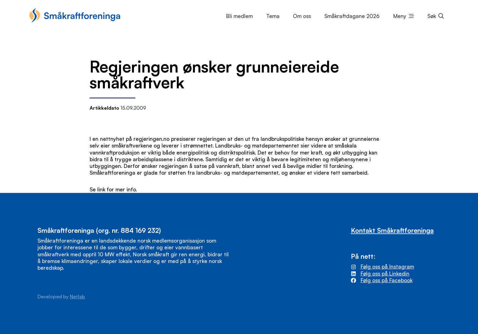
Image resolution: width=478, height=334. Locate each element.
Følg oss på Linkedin (385, 273)
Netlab (77, 296)
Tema (273, 16)
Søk (431, 16)
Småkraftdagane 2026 (352, 16)
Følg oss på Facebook (386, 280)
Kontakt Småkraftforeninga (392, 230)
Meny (399, 16)
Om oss (302, 16)
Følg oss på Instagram (387, 266)
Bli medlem (239, 16)
